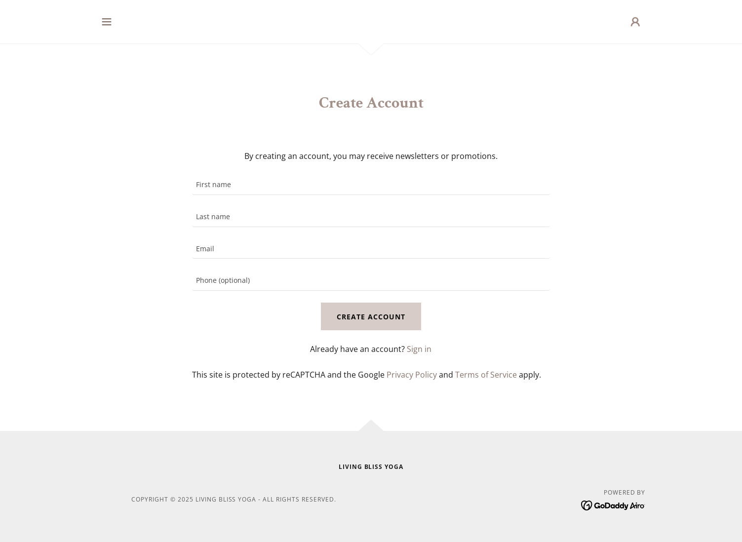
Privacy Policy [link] (412, 374)
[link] (613, 504)
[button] (107, 22)
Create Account (371, 316)
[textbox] (371, 185)
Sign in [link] (419, 349)
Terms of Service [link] (486, 374)
